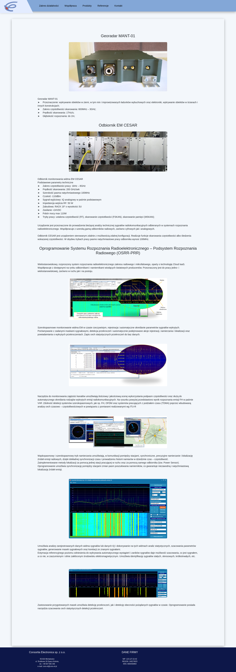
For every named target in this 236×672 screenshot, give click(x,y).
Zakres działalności (49, 5)
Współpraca (71, 5)
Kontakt (118, 5)
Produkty (87, 5)
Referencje (103, 5)
